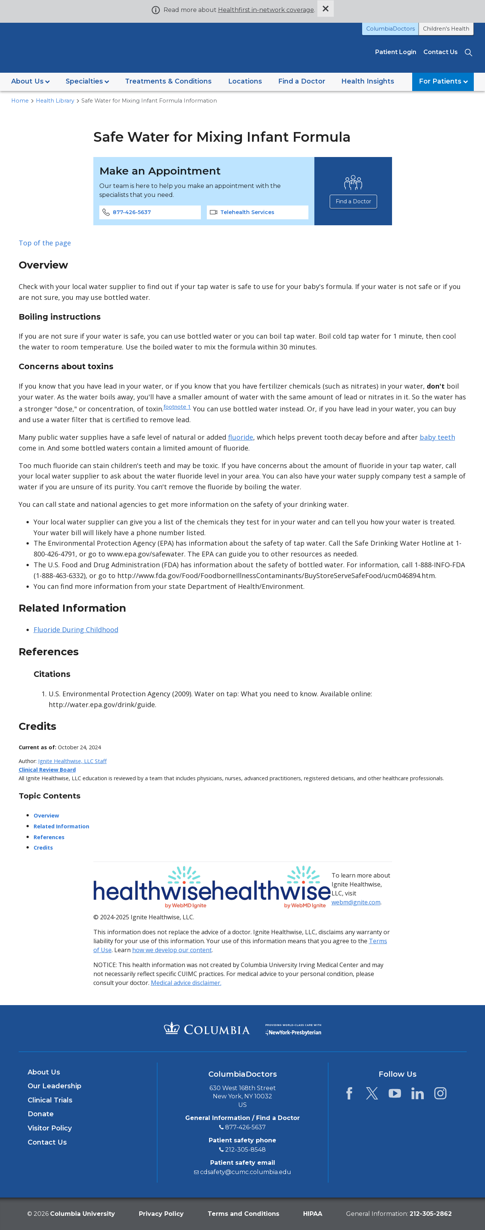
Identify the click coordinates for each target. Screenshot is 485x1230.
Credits (43, 847)
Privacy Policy (161, 1213)
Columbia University (82, 1213)
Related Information (61, 825)
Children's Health (446, 28)
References (49, 836)
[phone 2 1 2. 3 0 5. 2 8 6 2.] (431, 1213)
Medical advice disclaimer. (186, 982)
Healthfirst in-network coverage (266, 9)
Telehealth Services (242, 212)
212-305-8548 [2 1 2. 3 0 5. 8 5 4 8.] (245, 1149)
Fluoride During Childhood (76, 629)
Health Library (55, 100)
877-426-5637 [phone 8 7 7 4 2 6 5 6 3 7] (126, 212)
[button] (30, 81)
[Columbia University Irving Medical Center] (207, 1027)
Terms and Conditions (243, 1213)
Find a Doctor (353, 201)
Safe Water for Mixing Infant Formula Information (149, 100)
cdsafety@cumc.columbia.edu (245, 1171)
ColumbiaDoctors (390, 28)
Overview (46, 815)
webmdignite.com (356, 902)
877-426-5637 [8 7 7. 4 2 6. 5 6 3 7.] (245, 1126)
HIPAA (312, 1213)
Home (20, 100)
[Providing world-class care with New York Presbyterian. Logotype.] (293, 1027)
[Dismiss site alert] (325, 8)
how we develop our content (172, 949)
